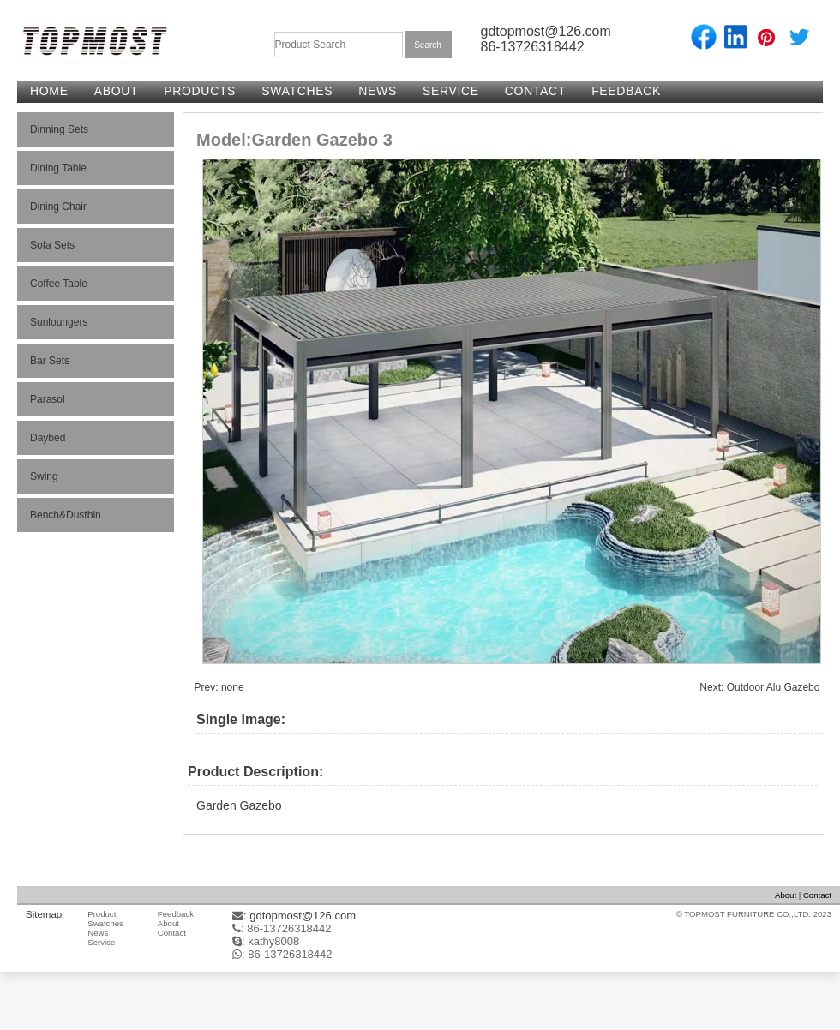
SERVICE (451, 91)
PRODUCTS (200, 91)
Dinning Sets (59, 129)
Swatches (105, 923)
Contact (817, 895)
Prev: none (219, 687)
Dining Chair (58, 207)
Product (101, 914)
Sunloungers (58, 322)
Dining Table (58, 168)
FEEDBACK (626, 91)
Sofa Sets (52, 245)
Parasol (47, 399)
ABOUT (116, 91)
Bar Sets (49, 361)
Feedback (176, 914)
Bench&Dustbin (65, 515)
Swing (44, 476)
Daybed (47, 438)
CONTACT (535, 91)
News (97, 932)
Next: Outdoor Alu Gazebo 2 (763, 687)
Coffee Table (58, 284)
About (785, 895)
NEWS (377, 91)
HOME (49, 91)
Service (101, 942)
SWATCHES (297, 91)
